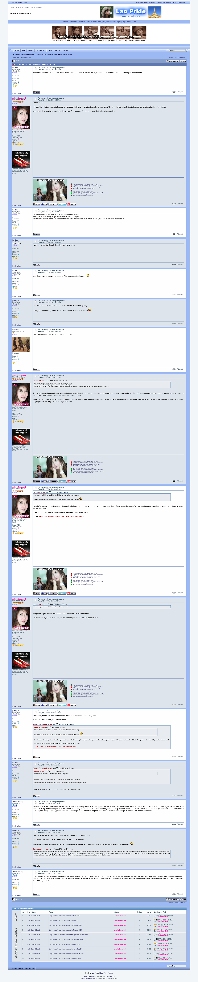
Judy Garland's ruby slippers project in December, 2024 (66, 939)
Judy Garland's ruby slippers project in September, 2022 (66, 953)
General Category (29, 54)
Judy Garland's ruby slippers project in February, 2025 (65, 925)
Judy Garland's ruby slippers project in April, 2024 (64, 944)
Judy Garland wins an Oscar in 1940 (83, 191)
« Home (14, 968)
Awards (66, 50)
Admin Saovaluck (25, 57)
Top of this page (29, 968)
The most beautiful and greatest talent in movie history (88, 194)
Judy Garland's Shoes (129, 22)
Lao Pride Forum (17, 54)
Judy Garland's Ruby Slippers (112, 22)
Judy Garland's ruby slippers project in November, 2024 (66, 949)
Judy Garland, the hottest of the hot (83, 195)
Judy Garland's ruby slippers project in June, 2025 (64, 916)
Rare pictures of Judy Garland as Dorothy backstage (88, 192)
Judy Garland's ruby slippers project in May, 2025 (64, 920)
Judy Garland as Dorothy (94, 22)
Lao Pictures (81, 22)
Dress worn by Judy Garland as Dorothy (84, 188)
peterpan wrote (39, 492)
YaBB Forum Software (89, 978)
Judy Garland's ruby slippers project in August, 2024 (65, 958)
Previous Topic (173, 57)
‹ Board (20, 968)
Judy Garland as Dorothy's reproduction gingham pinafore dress (68, 935)
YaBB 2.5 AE (110, 976)
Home (17, 50)
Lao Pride (65, 22)
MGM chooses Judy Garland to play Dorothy (85, 184)
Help (24, 50)
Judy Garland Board (33, 916)
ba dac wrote (38, 381)
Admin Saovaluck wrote (42, 724)
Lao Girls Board (42, 54)
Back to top (16, 94)
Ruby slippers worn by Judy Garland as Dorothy (86, 187)
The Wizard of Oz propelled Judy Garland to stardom (88, 185)
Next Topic (182, 57)
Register (38, 7)
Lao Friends (40, 50)
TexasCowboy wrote (41, 849)
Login (31, 7)
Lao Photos (73, 22)
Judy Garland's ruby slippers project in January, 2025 (65, 930)
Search (30, 50)
